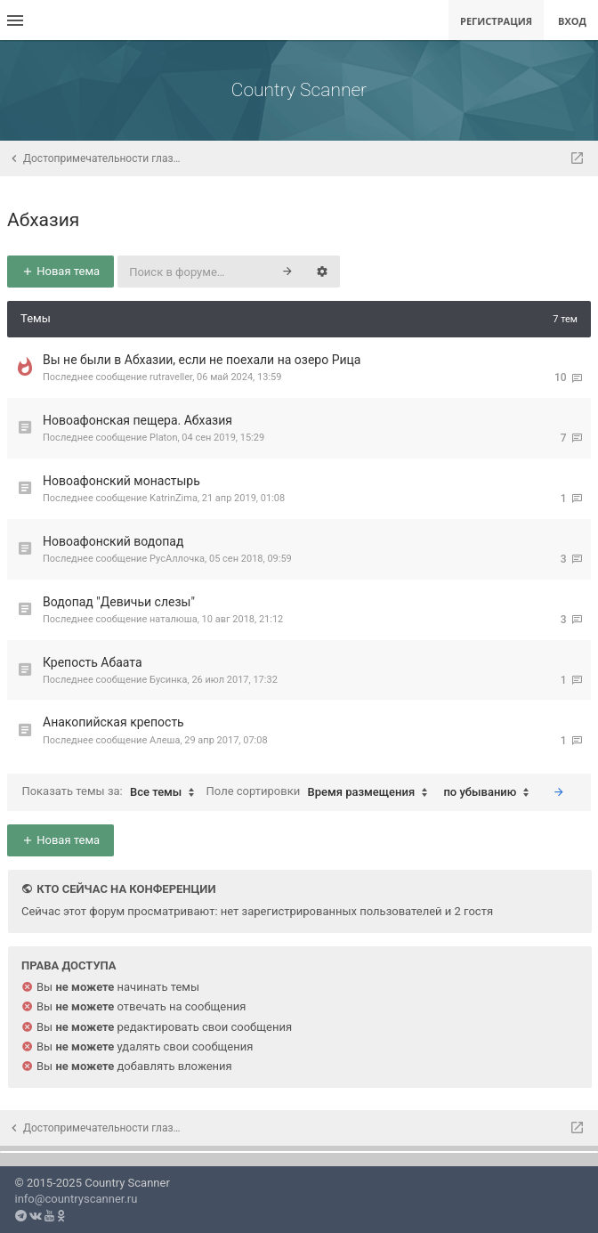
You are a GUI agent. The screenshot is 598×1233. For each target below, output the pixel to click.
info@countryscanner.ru (76, 1198)
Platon (163, 437)
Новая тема (60, 271)
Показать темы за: (112, 792)
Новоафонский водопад (113, 541)
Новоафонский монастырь (121, 481)
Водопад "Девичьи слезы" (119, 602)
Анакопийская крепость (113, 722)
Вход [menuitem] (572, 21)
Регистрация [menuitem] (496, 21)
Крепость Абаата (92, 662)
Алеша (165, 740)
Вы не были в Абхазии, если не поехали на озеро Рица (202, 360)
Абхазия (43, 220)
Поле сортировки (321, 792)
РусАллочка (177, 558)
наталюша (174, 619)
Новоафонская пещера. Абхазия (137, 420)
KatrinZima (174, 498)
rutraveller (171, 377)
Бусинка (168, 679)
